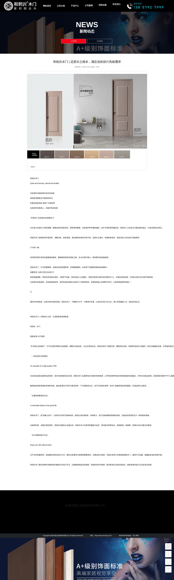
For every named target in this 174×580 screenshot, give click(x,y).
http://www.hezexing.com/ (103, 535)
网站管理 (122, 535)
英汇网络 (136, 535)
